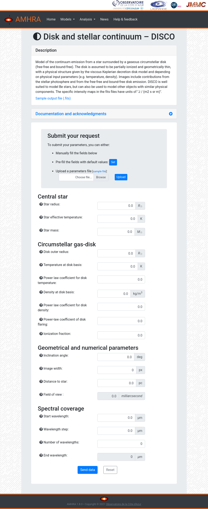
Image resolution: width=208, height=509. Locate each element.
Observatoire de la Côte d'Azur (123, 504)
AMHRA (22, 20)
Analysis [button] (86, 19)
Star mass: (49, 230)
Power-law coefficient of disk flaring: (62, 321)
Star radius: (49, 204)
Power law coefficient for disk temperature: (62, 280)
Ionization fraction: (55, 334)
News (104, 19)
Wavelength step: (54, 429)
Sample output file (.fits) (53, 98)
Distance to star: (53, 381)
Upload (121, 177)
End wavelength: (53, 455)
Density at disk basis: (56, 292)
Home (51, 19)
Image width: (50, 368)
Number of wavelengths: (59, 442)
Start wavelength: (54, 416)
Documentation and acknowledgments (70, 113)
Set (113, 162)
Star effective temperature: (61, 217)
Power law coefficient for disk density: (62, 307)
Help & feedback (125, 19)
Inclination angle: (54, 355)
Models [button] (66, 19)
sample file (99, 171)
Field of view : (51, 394)
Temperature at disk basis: (60, 265)
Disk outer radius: (54, 252)
